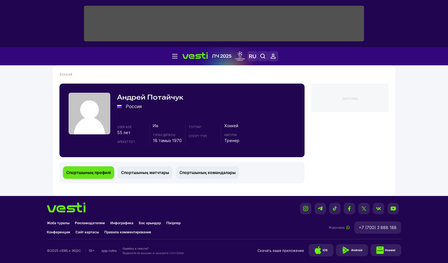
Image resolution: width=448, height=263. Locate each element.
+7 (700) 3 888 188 (378, 227)
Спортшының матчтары (145, 172)
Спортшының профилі (88, 172)
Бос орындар (150, 223)
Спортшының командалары (207, 172)
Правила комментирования (127, 232)
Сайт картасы (87, 232)
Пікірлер (173, 223)
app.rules (109, 250)
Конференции (58, 232)
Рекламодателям (90, 223)
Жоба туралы (58, 223)
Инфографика (121, 223)
